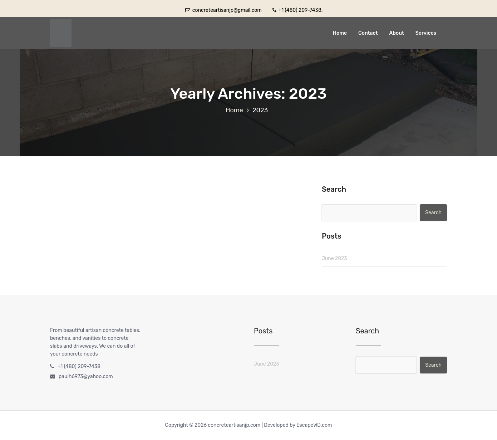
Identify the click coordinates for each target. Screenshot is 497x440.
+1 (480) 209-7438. (297, 10)
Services (425, 33)
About (396, 33)
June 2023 (334, 258)
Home (340, 33)
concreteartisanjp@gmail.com (223, 10)
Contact (368, 33)
